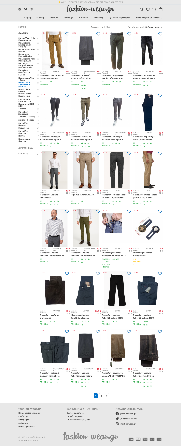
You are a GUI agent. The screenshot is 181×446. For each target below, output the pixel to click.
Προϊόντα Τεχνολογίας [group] (119, 18)
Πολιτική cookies (26, 426)
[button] (161, 18)
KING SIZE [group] (83, 18)
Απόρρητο (23, 423)
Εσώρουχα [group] (69, 18)
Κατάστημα (23, 416)
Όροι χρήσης (24, 420)
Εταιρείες (23, 153)
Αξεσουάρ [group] (98, 18)
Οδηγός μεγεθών (75, 416)
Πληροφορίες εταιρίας (29, 413)
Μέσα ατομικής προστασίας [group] (149, 18)
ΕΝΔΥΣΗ (22, 27)
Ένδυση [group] (40, 18)
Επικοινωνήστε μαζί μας (78, 420)
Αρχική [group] (27, 18)
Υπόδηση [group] (53, 18)
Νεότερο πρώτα (145, 27)
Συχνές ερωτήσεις (75, 413)
